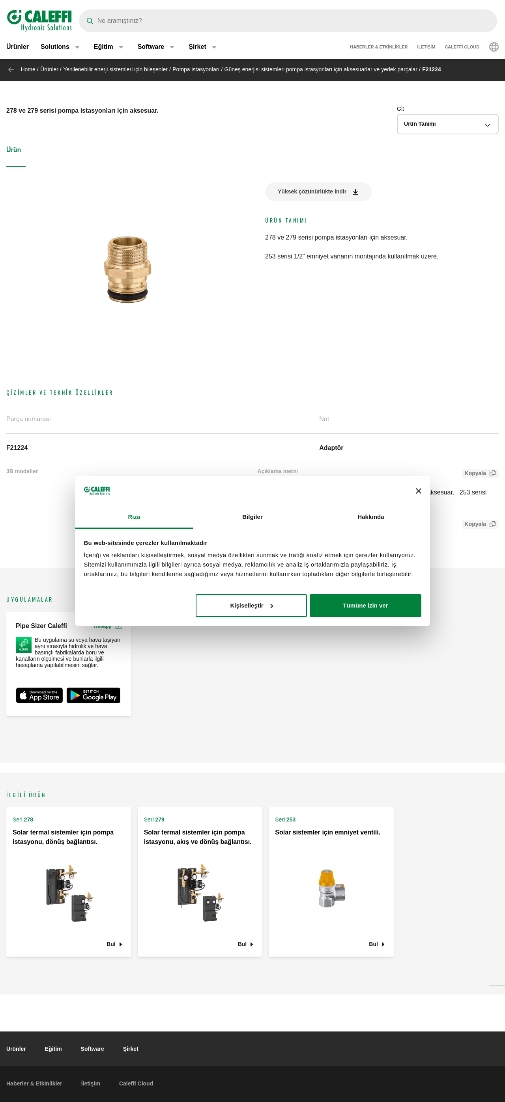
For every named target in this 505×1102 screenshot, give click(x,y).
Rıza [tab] (134, 516)
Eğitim (53, 1049)
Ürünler (17, 47)
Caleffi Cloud (462, 47)
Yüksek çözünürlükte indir (312, 191)
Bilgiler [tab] (252, 516)
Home (28, 69)
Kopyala (474, 474)
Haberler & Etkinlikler (379, 47)
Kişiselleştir (251, 605)
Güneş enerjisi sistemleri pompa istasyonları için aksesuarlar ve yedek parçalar (320, 69)
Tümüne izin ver (365, 605)
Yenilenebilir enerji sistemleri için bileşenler (115, 69)
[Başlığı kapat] (418, 491)
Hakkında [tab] (370, 516)
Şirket (130, 1049)
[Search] (288, 20)
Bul (111, 944)
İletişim (426, 47)
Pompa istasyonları (195, 69)
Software (92, 1049)
